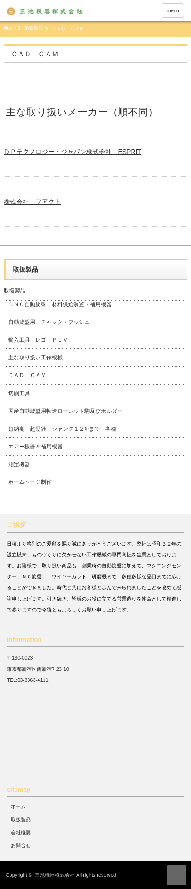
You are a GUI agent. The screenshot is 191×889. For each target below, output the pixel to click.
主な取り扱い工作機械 (35, 357)
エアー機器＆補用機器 (35, 446)
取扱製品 (34, 28)
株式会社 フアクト (32, 201)
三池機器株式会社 (55, 875)
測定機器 (19, 464)
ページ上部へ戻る (176, 875)
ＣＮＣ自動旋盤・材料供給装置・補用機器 (60, 304)
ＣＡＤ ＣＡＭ (27, 375)
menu (173, 10)
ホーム (18, 806)
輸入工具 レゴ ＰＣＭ (38, 340)
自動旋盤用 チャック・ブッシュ (49, 322)
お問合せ (21, 845)
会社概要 (21, 832)
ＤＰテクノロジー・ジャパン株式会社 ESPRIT (72, 151)
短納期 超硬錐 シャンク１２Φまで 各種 (62, 429)
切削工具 (19, 393)
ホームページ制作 (30, 482)
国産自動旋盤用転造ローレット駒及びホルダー (65, 411)
